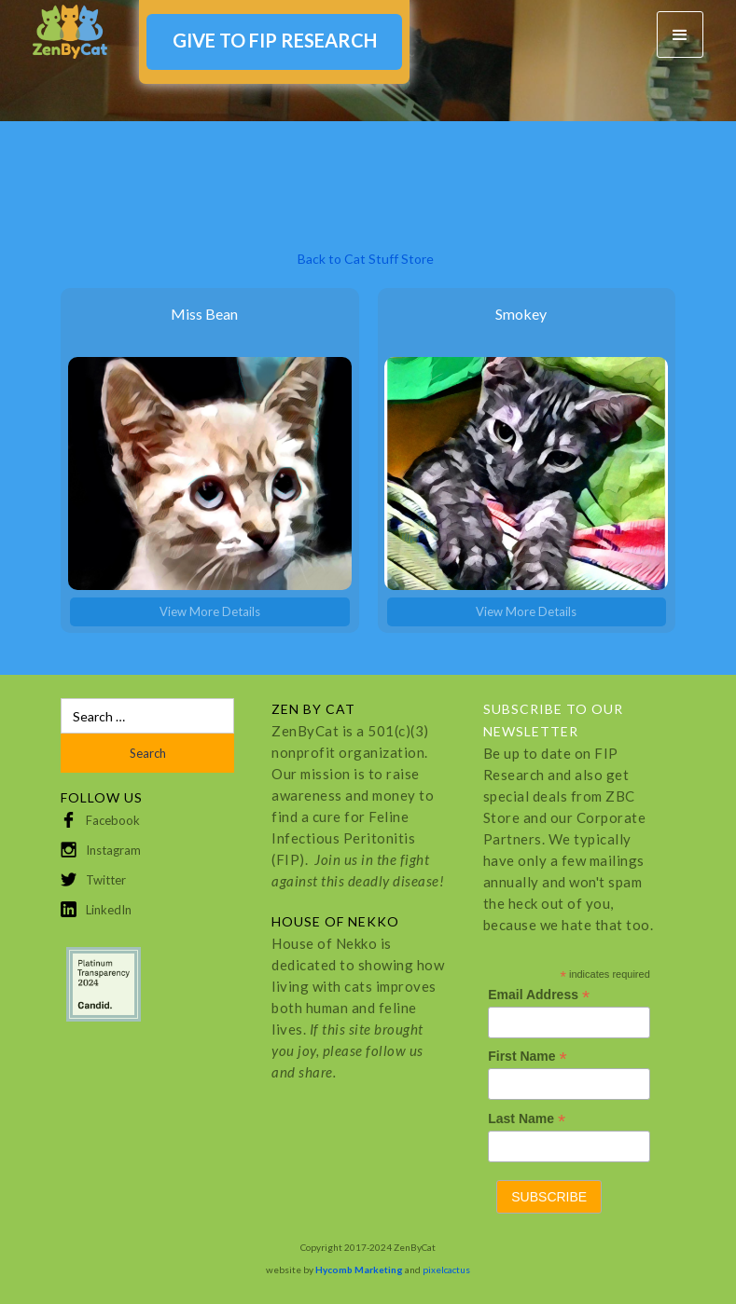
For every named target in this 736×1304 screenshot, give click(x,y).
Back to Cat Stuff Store (366, 259)
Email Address (539, 995)
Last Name (526, 1119)
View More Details (210, 611)
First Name (527, 1056)
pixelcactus (446, 1269)
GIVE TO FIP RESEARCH (275, 40)
